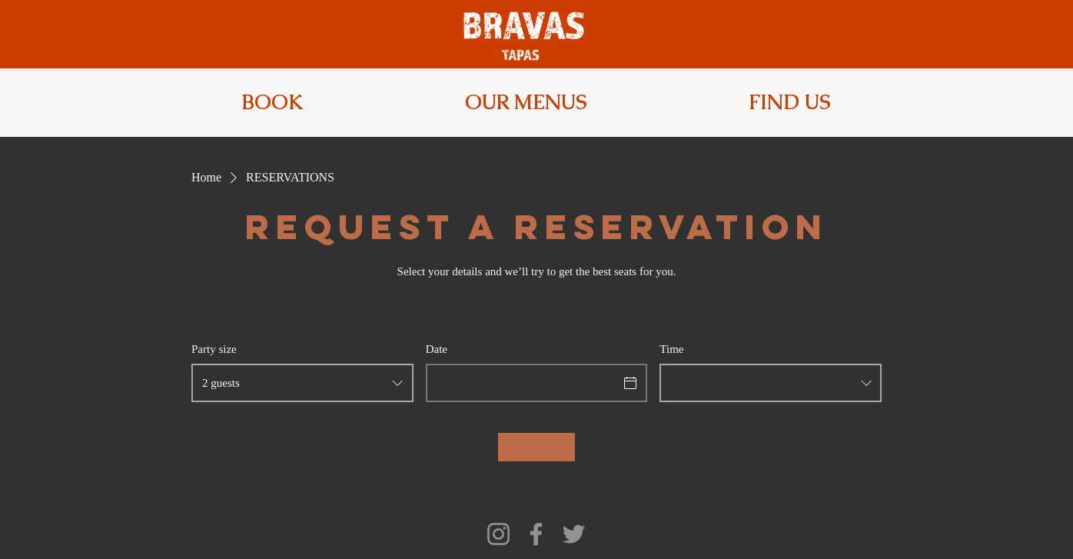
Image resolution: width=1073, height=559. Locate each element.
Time (671, 349)
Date (436, 349)
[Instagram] (498, 534)
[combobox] (302, 383)
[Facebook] (536, 534)
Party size (214, 349)
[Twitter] (574, 534)
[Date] (523, 383)
